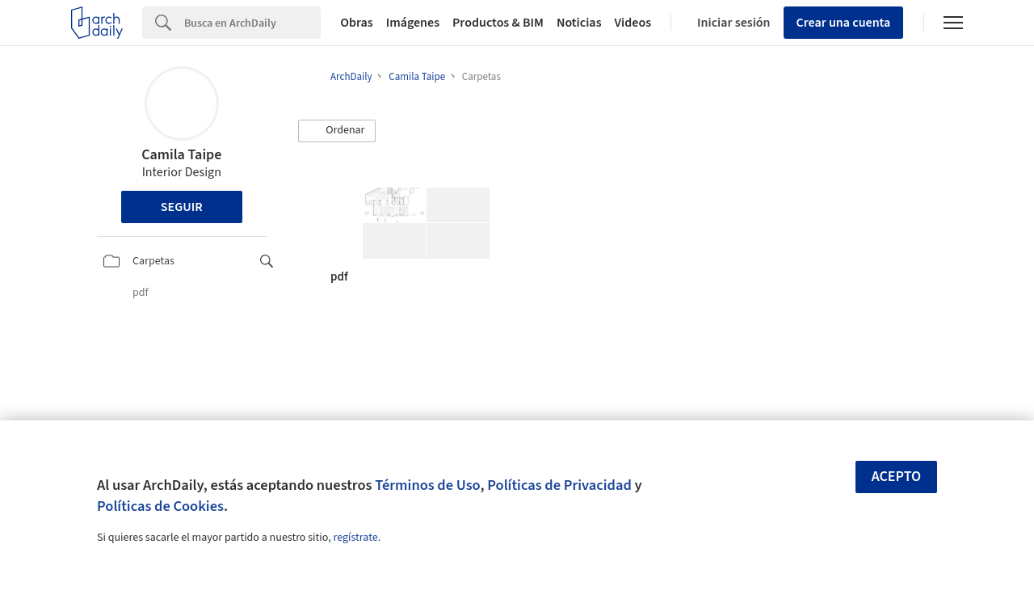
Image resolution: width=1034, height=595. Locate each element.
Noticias (579, 22)
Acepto (897, 476)
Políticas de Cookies (160, 506)
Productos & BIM (498, 22)
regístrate (355, 538)
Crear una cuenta (844, 23)
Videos (633, 22)
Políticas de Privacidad (559, 485)
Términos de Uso (427, 485)
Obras (356, 22)
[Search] (252, 22)
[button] (337, 131)
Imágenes (412, 22)
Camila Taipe (181, 155)
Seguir (182, 207)
